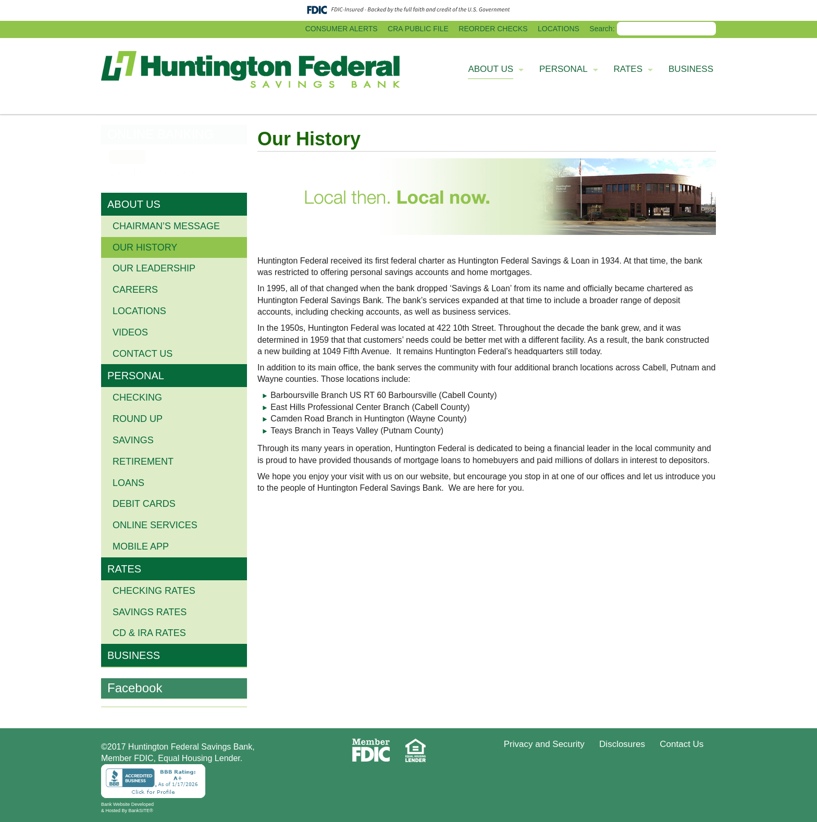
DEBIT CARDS (144, 504)
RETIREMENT (143, 461)
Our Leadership (154, 268)
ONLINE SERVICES (155, 525)
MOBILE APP (141, 546)
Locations (139, 311)
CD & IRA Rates (149, 633)
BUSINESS (133, 655)
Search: (601, 28)
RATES (124, 569)
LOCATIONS (558, 28)
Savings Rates (150, 612)
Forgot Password (169, 172)
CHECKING (137, 397)
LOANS (128, 483)
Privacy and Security (544, 744)
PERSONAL (135, 375)
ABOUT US (133, 204)
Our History (145, 247)
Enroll (119, 172)
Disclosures (622, 744)
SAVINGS (133, 440)
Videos (130, 332)
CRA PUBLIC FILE (418, 28)
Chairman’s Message (166, 226)
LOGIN (127, 157)
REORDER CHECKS (493, 28)
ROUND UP (138, 419)
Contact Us (142, 353)
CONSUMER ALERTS (341, 28)
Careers (135, 289)
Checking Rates (154, 591)
